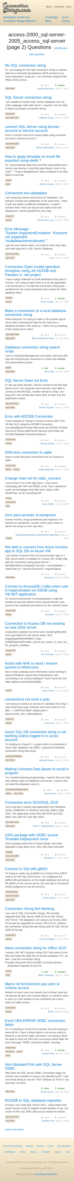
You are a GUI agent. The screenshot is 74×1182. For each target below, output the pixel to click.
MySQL (8, 793)
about (33, 1152)
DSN (7, 506)
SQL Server (10, 88)
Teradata (9, 852)
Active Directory (12, 892)
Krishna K (49, 577)
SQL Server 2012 (12, 1117)
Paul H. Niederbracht (43, 826)
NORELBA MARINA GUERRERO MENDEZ (37, 535)
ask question (64, 1146)
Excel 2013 (10, 1052)
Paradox (9, 298)
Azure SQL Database (14, 756)
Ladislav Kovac (46, 117)
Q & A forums (66, 19)
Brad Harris (50, 793)
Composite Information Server (17, 789)
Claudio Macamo (45, 88)
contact (46, 1152)
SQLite (8, 469)
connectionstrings (12, 1146)
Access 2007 (10, 439)
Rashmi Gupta (46, 184)
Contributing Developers (46, 1174)
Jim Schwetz (47, 654)
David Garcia (47, 1092)
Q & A (50, 1146)
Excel (8, 184)
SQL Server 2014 (12, 254)
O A (52, 258)
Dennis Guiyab (46, 407)
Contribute (59, 7)
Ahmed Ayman (46, 760)
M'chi (50, 1012)
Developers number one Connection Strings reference (19, 19)
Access (8, 180)
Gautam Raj (48, 1121)
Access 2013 (10, 466)
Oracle (8, 368)
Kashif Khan (48, 1053)
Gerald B (49, 614)
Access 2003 (10, 611)
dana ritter (49, 371)
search (40, 1146)
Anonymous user (45, 220)
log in (69, 7)
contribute (9, 1152)
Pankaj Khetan (47, 443)
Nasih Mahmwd (46, 469)
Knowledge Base (51, 19)
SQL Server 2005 (12, 334)
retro (22, 1152)
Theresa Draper (47, 939)
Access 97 (10, 216)
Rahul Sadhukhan (45, 147)
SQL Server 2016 (12, 144)
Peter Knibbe (47, 302)
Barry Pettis (48, 691)
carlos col (49, 723)
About (49, 7)
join (68, 1152)
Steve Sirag (49, 898)
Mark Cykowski (45, 975)
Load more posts (14, 1129)
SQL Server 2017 (12, 118)
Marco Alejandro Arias (42, 338)
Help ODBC (48, 504)
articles (30, 1146)
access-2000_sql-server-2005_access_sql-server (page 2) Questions (36, 41)
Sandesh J (49, 858)
